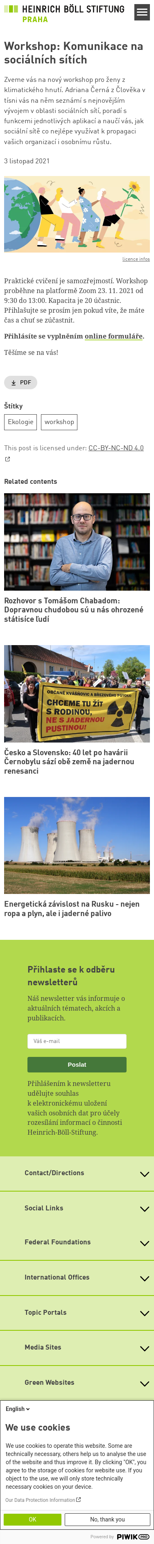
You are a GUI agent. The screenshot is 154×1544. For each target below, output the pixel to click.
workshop (59, 422)
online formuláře (114, 336)
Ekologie (21, 422)
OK (32, 1519)
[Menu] (142, 12)
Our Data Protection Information (40, 1500)
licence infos (136, 259)
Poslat (77, 1064)
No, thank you (107, 1519)
